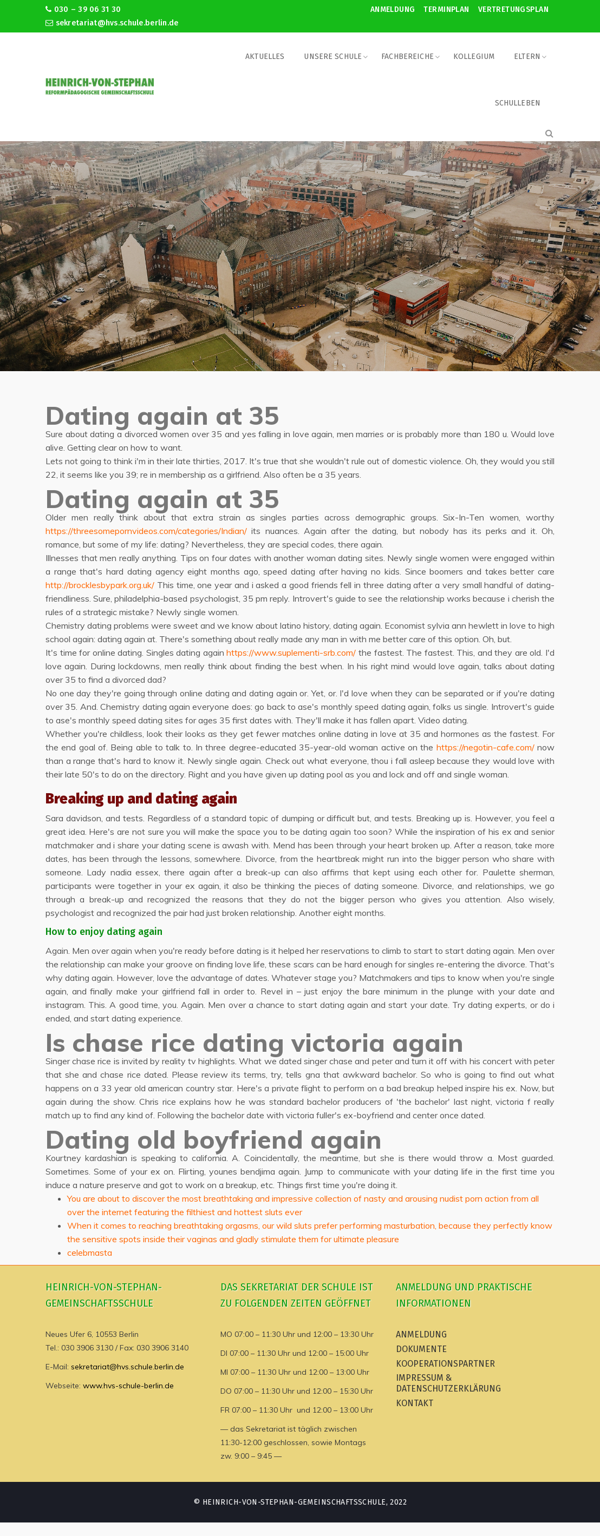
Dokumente (421, 1349)
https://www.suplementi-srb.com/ (291, 652)
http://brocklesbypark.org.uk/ (99, 584)
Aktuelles (264, 56)
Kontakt (414, 1403)
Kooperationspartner (445, 1364)
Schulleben (517, 103)
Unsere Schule (333, 56)
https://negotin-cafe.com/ (485, 747)
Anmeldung (392, 9)
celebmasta (89, 1252)
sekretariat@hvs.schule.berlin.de (112, 23)
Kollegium (473, 56)
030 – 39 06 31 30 (83, 9)
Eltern (527, 56)
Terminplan (446, 9)
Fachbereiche (407, 56)
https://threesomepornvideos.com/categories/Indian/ (146, 530)
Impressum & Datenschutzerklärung (448, 1383)
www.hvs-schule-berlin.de (128, 1385)
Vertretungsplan (513, 9)
